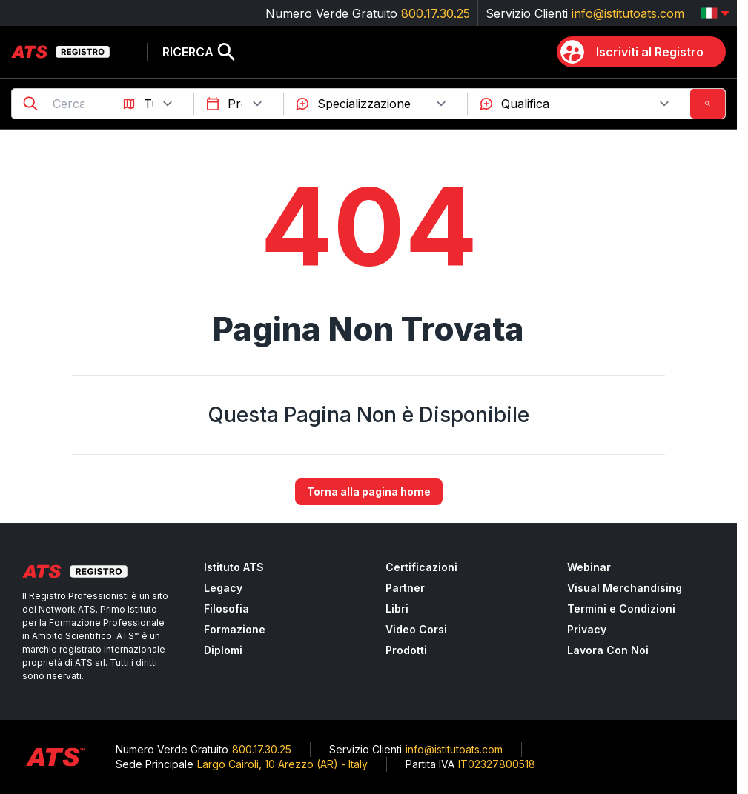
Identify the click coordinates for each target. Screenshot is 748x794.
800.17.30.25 (435, 13)
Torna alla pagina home (369, 491)
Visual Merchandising (624, 587)
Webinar (589, 567)
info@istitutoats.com (628, 13)
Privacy (586, 629)
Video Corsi (416, 629)
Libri (396, 608)
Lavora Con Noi (608, 650)
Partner (405, 587)
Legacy (223, 587)
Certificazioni (421, 567)
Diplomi (223, 650)
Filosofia (226, 608)
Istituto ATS (234, 567)
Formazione (234, 629)
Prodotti (406, 650)
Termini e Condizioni (621, 608)
